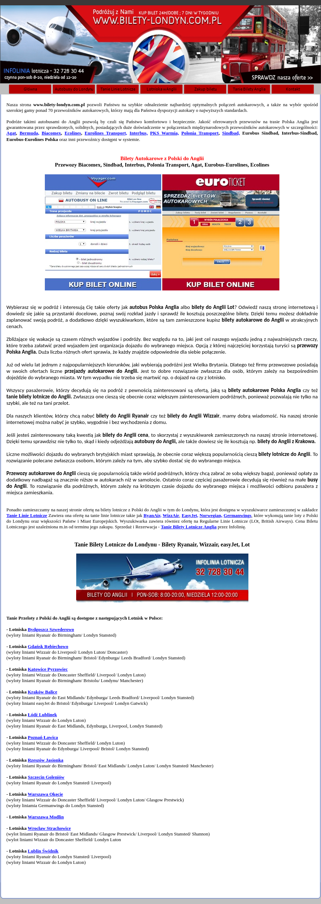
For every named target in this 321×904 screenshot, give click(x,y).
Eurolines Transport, (106, 133)
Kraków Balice (42, 692)
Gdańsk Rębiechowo (48, 646)
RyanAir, (152, 515)
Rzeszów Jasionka (45, 760)
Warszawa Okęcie (45, 794)
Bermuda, (29, 133)
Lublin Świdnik (43, 851)
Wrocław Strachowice (49, 828)
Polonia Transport (200, 133)
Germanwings (237, 515)
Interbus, (139, 133)
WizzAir (171, 515)
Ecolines (72, 133)
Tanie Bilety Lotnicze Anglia (189, 526)
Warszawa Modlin (46, 816)
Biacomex (51, 133)
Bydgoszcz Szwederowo (51, 629)
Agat (11, 133)
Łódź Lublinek (42, 714)
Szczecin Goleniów (46, 777)
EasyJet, (189, 515)
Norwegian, (211, 515)
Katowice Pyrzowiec (48, 669)
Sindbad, (231, 133)
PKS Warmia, (164, 133)
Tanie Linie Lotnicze (26, 515)
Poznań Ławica (43, 737)
